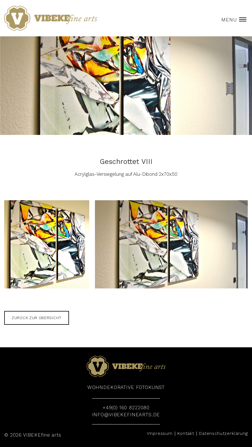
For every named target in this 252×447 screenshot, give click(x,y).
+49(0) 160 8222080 (126, 407)
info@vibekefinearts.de (126, 414)
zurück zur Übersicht (37, 317)
